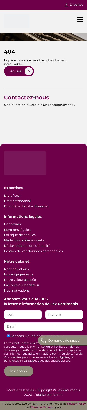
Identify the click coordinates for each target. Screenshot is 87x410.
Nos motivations (17, 290)
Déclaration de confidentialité (27, 246)
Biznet (58, 394)
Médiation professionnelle (24, 240)
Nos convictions (16, 269)
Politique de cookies (20, 235)
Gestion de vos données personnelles (33, 251)
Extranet (74, 4)
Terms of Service (42, 407)
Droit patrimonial (17, 201)
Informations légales (23, 216)
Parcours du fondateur (21, 285)
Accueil (16, 71)
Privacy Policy (76, 403)
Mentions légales (17, 230)
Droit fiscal (12, 195)
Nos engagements (18, 274)
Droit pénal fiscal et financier (26, 206)
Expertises (13, 188)
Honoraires (12, 224)
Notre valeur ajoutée (20, 280)
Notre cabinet (16, 261)
